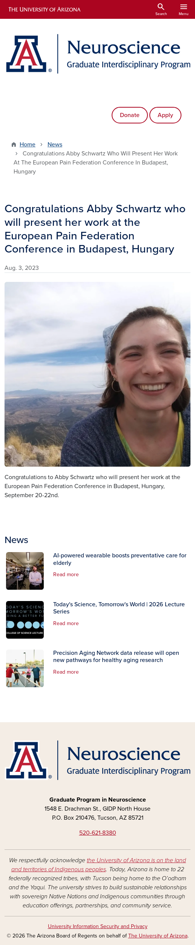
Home (27, 144)
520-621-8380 (97, 833)
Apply (165, 115)
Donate (130, 115)
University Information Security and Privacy (97, 926)
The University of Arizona (157, 936)
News (55, 144)
